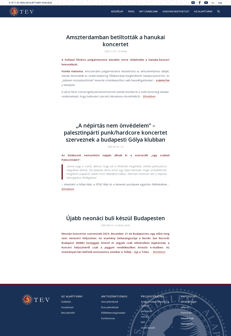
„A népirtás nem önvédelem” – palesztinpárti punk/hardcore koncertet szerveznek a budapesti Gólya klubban (115, 132)
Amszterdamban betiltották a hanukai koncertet (115, 40)
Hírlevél (185, 307)
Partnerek (186, 312)
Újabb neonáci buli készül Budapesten (115, 218)
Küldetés (66, 301)
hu (213, 2)
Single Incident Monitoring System (155, 303)
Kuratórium (67, 307)
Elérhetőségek (189, 301)
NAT (143, 322)
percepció (146, 311)
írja (136, 252)
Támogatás (187, 323)
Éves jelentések (110, 307)
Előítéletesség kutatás (113, 312)
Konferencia (108, 318)
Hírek (124, 51)
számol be (162, 80)
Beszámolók (68, 312)
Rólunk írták (187, 318)
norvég (145, 316)
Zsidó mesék (148, 327)
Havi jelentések (109, 301)
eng (220, 2)
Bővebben (149, 96)
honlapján (92, 243)
